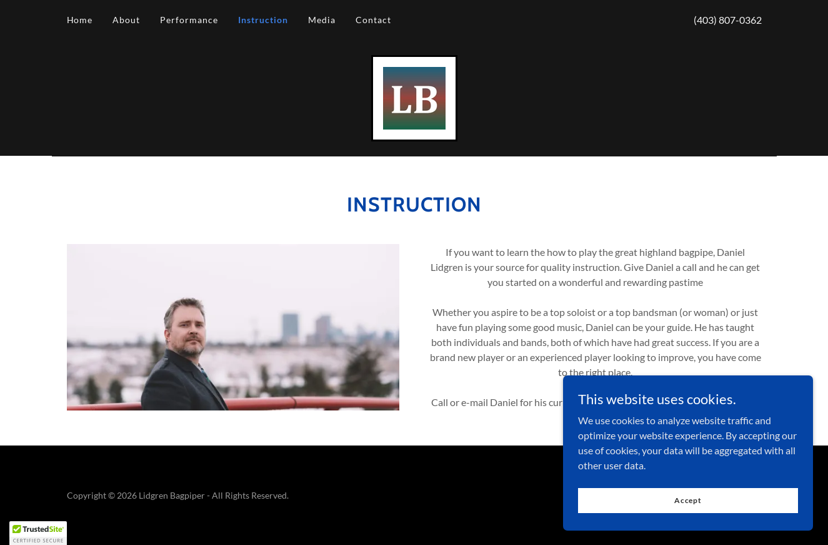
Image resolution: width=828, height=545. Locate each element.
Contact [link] (373, 19)
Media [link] (322, 19)
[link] (414, 97)
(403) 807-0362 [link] (728, 20)
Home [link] (80, 19)
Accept (688, 500)
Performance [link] (189, 19)
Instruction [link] (263, 19)
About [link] (126, 19)
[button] (38, 533)
